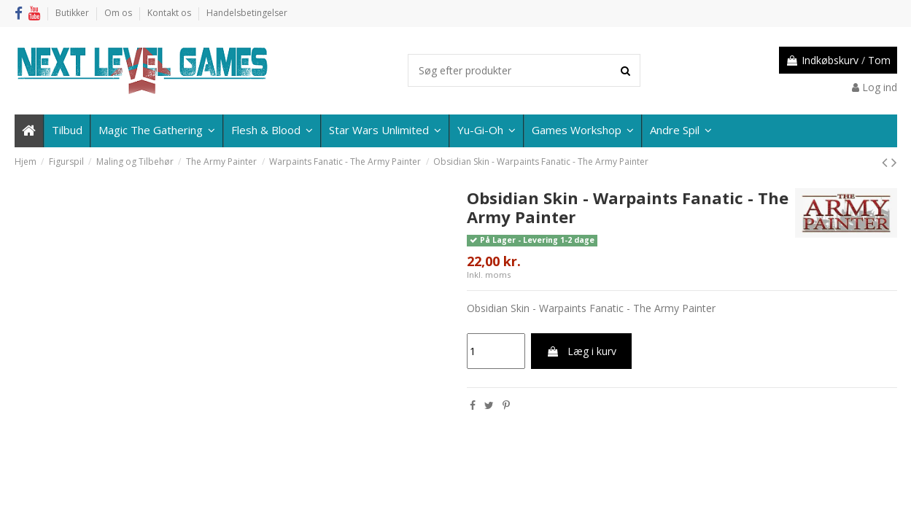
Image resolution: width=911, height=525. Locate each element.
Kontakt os (170, 13)
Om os (119, 13)
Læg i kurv (581, 351)
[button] (680, 130)
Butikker (73, 13)
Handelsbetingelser (246, 13)
